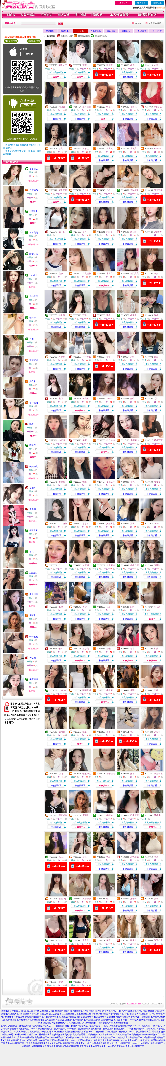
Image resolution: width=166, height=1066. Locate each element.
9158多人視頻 (136, 1014)
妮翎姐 (62, 732)
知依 (132, 398)
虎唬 (156, 898)
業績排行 (50, 31)
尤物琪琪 (33, 296)
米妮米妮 (134, 857)
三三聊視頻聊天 (69, 1014)
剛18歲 (62, 107)
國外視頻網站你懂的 (60, 1011)
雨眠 (108, 648)
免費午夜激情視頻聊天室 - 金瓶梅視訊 (82, 1026)
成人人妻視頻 (55, 1014)
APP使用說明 (11, 41)
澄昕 (132, 607)
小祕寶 (133, 148)
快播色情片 (61, 1023)
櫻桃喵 (109, 815)
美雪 (84, 607)
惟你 (61, 648)
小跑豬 (109, 690)
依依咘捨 (86, 773)
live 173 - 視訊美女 (141, 1026)
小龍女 (109, 273)
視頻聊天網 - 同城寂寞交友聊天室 (149, 1028)
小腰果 (133, 315)
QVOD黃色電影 (89, 1023)
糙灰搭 (109, 65)
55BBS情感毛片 (104, 1023)
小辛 (156, 65)
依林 (108, 898)
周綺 (84, 982)
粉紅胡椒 (158, 773)
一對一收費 (156, 31)
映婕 (61, 940)
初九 (132, 482)
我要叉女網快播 (148, 1020)
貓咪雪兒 (33, 530)
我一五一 (63, 232)
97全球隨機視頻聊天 (79, 1011)
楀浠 (84, 732)
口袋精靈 (134, 815)
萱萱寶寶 (33, 232)
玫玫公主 (158, 940)
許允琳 (32, 381)
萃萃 (84, 65)
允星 (108, 607)
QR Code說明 (34, 41)
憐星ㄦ (109, 107)
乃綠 (108, 190)
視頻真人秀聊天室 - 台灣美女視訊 (16, 1026)
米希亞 (157, 732)
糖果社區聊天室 (150, 1014)
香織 (156, 690)
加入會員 (141, 3)
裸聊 (145, 1011)
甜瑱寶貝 (33, 360)
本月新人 (126, 31)
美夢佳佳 (33, 679)
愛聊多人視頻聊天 (156, 1011)
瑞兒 (61, 148)
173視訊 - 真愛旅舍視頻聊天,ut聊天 (116, 1026)
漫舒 (61, 273)
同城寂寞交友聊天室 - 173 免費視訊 (48, 1026)
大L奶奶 (158, 107)
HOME (138, 23)
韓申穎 (62, 315)
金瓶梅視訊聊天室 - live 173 (24, 1028)
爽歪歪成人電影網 (63, 1020)
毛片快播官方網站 (92, 1020)
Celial (61, 565)
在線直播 (111, 1017)
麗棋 (132, 523)
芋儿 (31, 551)
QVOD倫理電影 (74, 1023)
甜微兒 (109, 315)
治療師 (85, 565)
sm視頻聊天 (70, 1017)
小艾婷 (62, 440)
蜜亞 (61, 398)
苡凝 (84, 315)
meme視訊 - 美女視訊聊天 (78, 1028)
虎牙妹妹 (86, 898)
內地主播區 (95, 31)
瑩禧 (108, 357)
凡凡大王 (33, 275)
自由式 (109, 148)
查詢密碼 (157, 3)
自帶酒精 (33, 190)
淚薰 (156, 357)
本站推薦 (111, 31)
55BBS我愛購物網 (119, 1023)
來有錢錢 (86, 107)
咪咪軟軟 (33, 636)
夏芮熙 (157, 565)
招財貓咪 (134, 190)
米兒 (156, 273)
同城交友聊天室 (123, 1017)
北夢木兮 (33, 211)
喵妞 (156, 315)
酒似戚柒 (63, 815)
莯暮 (132, 773)
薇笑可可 (158, 440)
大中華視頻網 (58, 1017)
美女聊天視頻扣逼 (121, 1014)
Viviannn (110, 398)
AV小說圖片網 (120, 1020)
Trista (156, 523)
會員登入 (123, 3)
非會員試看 (128, 77)
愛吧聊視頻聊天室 (104, 1014)
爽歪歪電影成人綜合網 (44, 1020)
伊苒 (132, 690)
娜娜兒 (62, 482)
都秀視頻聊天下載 (112, 1011)
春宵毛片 (135, 1017)
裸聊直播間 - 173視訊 (123, 1028)
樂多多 (157, 482)
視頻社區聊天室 (96, 1011)
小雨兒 (133, 107)
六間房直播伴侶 (8, 1017)
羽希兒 (133, 940)
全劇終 (32, 488)
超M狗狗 (158, 232)
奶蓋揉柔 (110, 523)
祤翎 (61, 773)
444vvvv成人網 (134, 1020)
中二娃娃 (110, 440)
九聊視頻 (125, 1011)
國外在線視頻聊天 (85, 1017)
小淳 (132, 65)
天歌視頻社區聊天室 (38, 1014)
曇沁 (84, 857)
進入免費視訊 (80, 72)
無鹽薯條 (110, 565)
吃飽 (61, 607)
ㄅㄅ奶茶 (63, 523)
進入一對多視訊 (56, 72)
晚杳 (31, 424)
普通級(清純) (101, 36)
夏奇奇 (85, 940)
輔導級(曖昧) (84, 36)
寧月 (84, 232)
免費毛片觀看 (27, 1020)
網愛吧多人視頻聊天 (10, 1011)
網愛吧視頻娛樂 (8, 1014)
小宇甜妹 (33, 169)
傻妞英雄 (134, 440)
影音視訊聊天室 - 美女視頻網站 (52, 1028)
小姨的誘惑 (145, 1017)
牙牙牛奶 (86, 357)
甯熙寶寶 (134, 273)
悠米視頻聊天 (136, 1011)
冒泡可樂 (158, 190)
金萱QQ (62, 898)
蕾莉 (132, 732)
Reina (61, 857)
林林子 (109, 232)
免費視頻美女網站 (24, 1017)
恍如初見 (33, 466)
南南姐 (109, 732)
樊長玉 (85, 398)
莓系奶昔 (110, 482)
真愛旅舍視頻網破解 (42, 1017)
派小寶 (85, 648)
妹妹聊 (161, 1014)
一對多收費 (141, 31)
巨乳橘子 (86, 273)
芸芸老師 (86, 690)
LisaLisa (33, 573)
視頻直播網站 (22, 1014)
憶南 (84, 482)
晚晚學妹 (33, 445)
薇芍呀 (32, 317)
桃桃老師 (134, 565)
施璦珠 (133, 898)
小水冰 (85, 523)
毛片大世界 (78, 1020)
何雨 (31, 339)
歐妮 (61, 982)
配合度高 (63, 190)
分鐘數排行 (65, 31)
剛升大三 (63, 65)
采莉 (108, 940)
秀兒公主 (86, 190)
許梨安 (62, 357)
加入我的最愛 (154, 23)
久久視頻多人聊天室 (86, 1014)
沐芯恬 (85, 148)
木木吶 (32, 509)
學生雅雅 (33, 594)
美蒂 (84, 440)
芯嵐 (156, 398)
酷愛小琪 (33, 254)
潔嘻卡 (32, 615)
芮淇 (132, 357)
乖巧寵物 (33, 403)
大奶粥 (32, 658)
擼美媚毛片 (15, 1020)
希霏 (132, 648)
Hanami (157, 148)
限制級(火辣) (67, 36)
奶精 (108, 857)
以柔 (156, 648)
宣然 (156, 857)
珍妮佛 (157, 815)
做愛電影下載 (49, 1023)
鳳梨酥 (133, 232)
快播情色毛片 (107, 1020)
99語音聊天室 (27, 1011)
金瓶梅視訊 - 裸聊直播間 (102, 1028)
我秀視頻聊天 (100, 1017)
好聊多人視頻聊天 (42, 1011)
